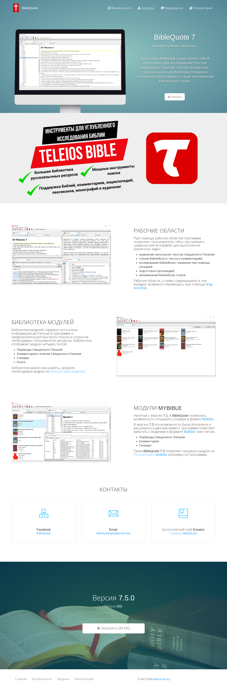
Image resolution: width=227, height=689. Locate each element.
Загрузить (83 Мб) (113, 628)
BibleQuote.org (161, 679)
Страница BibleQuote (183, 533)
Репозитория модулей (67, 371)
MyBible (208, 419)
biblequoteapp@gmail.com (114, 533)
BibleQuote (44, 533)
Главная (21, 679)
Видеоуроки (172, 8)
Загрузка (146, 8)
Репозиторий (200, 8)
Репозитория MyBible (150, 454)
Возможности (119, 8)
